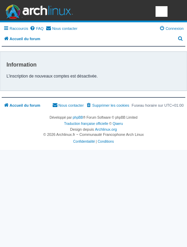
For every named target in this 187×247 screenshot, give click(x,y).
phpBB (78, 117)
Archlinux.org (106, 129)
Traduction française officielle (86, 124)
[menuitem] (36, 28)
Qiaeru (117, 124)
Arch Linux (37, 10)
